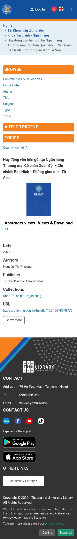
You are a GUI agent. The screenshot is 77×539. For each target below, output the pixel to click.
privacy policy (54, 523)
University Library (22, 481)
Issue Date (11, 85)
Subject (8, 104)
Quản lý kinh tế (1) (16, 148)
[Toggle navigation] (71, 9)
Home (7, 25)
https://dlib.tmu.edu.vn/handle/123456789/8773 (37, 311)
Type (6, 110)
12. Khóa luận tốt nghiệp (26, 30)
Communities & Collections (22, 79)
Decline (47, 532)
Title (6, 98)
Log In (37, 9)
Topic (7, 116)
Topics (12, 137)
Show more (14, 320)
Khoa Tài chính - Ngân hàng (28, 35)
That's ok (66, 532)
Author (7, 91)
